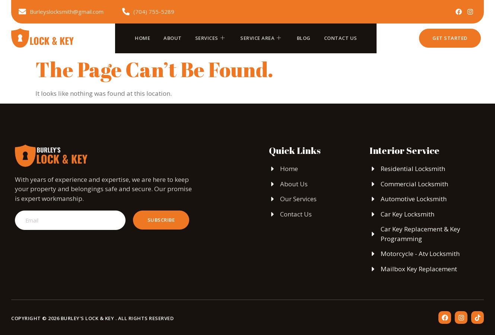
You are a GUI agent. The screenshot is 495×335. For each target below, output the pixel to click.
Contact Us (340, 38)
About (173, 38)
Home (142, 38)
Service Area (260, 38)
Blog (304, 38)
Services (210, 38)
